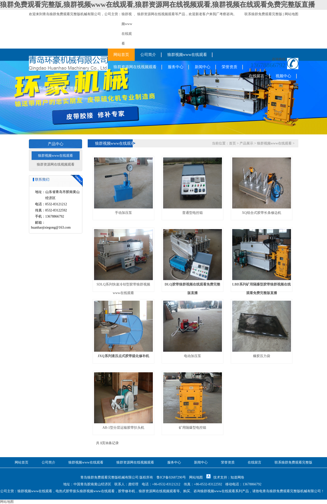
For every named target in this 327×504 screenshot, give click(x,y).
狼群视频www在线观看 (187, 54)
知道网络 (237, 477)
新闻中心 (202, 67)
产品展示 (246, 143)
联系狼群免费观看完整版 (263, 14)
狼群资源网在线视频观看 (156, 14)
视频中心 (283, 76)
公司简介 (148, 54)
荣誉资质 (229, 67)
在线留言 (256, 76)
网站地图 (291, 14)
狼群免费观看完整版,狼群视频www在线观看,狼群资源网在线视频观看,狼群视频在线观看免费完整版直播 (157, 4)
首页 (232, 143)
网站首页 (121, 54)
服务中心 (175, 67)
